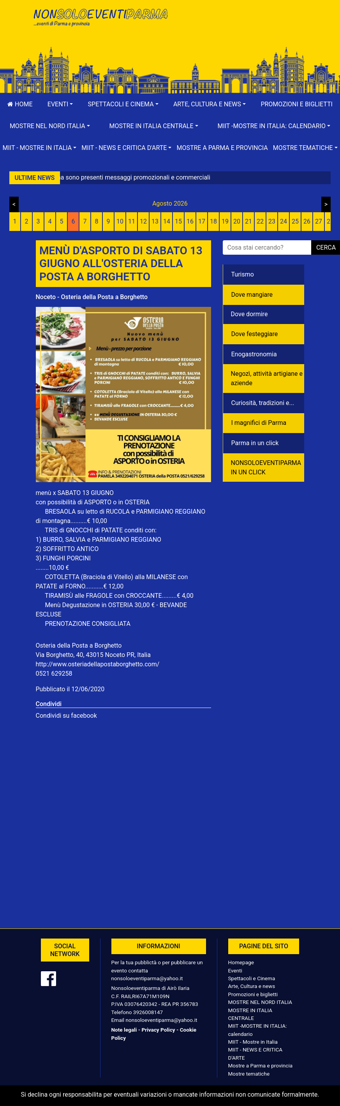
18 (213, 221)
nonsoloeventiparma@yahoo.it (147, 978)
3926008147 (148, 1012)
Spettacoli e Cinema (251, 978)
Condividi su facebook (66, 715)
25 (295, 221)
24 (283, 221)
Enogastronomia (254, 354)
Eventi (235, 970)
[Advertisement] (240, 31)
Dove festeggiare (254, 334)
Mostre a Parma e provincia (222, 147)
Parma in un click (255, 443)
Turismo (242, 274)
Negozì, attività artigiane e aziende (267, 378)
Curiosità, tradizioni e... (262, 403)
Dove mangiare (252, 294)
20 (236, 221)
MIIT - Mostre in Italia (253, 1042)
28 (330, 221)
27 (318, 221)
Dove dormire (249, 314)
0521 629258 (54, 673)
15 (178, 221)
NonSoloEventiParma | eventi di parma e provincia (100, 22)
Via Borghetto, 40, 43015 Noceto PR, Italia (93, 655)
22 (260, 221)
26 (306, 221)
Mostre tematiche (249, 1074)
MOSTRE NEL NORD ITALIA (260, 1002)
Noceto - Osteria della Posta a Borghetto (92, 297)
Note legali (124, 1030)
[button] (60, 104)
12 (143, 221)
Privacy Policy (158, 1030)
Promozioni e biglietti (253, 994)
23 (271, 221)
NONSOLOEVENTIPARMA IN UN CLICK (266, 467)
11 (131, 221)
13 (155, 221)
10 (119, 221)
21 (248, 221)
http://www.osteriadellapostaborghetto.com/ (98, 664)
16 (190, 221)
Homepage (241, 962)
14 (166, 221)
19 (225, 221)
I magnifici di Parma (259, 422)
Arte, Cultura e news (251, 986)
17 (201, 221)
